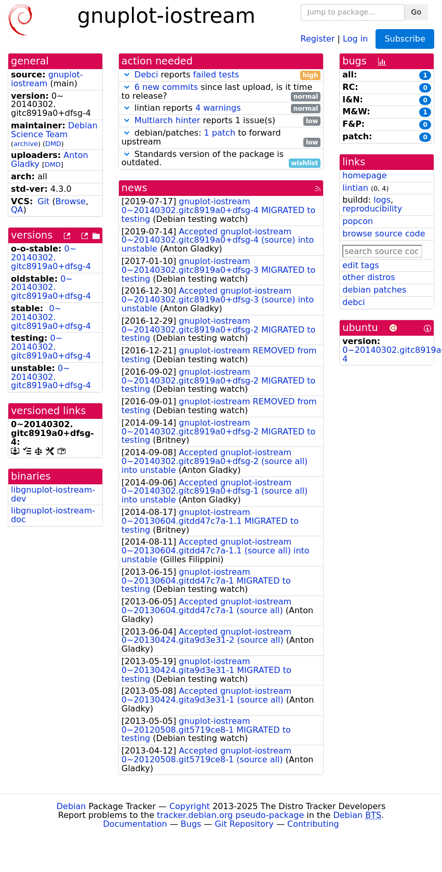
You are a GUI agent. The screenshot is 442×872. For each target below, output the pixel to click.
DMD (53, 144)
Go (416, 12)
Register (318, 38)
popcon (357, 221)
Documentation (135, 824)
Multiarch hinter (167, 120)
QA (17, 210)
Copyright (189, 806)
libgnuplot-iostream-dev (53, 494)
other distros (368, 277)
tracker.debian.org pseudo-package (230, 815)
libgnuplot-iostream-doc (53, 515)
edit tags (360, 265)
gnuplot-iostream (47, 79)
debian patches (374, 290)
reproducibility (372, 209)
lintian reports (221, 108)
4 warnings (218, 108)
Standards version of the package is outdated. (221, 159)
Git (43, 201)
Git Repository (244, 824)
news (135, 188)
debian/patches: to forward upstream (221, 138)
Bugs (191, 824)
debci (353, 302)
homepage (364, 175)
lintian (355, 188)
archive (26, 144)
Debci (146, 75)
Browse (71, 201)
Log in (355, 38)
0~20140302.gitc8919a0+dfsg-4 (51, 257)
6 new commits (166, 87)
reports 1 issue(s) (221, 120)
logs (382, 200)
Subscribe (404, 39)
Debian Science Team (54, 130)
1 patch (219, 133)
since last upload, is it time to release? (221, 92)
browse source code (383, 234)
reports (221, 75)
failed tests (216, 75)
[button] (126, 75)
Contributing (313, 824)
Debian (71, 806)
